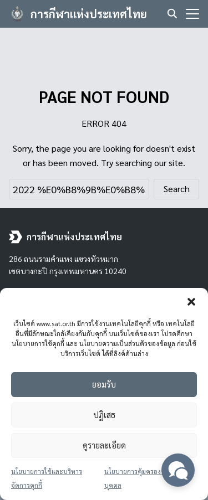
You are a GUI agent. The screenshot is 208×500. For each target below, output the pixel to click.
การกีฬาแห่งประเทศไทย (89, 14)
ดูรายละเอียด (104, 445)
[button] (191, 301)
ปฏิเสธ (104, 414)
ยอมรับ (104, 384)
